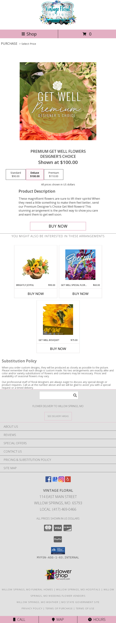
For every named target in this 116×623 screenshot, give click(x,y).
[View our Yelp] (68, 481)
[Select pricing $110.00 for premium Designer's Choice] (53, 174)
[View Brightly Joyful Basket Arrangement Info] (36, 264)
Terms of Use (85, 608)
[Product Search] (58, 395)
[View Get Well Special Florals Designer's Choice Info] (80, 264)
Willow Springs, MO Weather (37, 602)
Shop (29, 34)
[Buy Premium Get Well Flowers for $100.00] (58, 226)
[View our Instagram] (61, 481)
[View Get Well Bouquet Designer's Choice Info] (58, 319)
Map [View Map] (58, 619)
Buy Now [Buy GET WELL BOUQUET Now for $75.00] (58, 348)
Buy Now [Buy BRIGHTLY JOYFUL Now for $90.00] (36, 293)
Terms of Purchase (59, 608)
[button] (58, 550)
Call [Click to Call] (19, 619)
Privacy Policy (32, 608)
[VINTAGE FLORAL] (58, 24)
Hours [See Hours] (97, 619)
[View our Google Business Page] (55, 481)
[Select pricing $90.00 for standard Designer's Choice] (15, 174)
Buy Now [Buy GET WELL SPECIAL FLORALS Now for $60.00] (80, 293)
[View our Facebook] (48, 481)
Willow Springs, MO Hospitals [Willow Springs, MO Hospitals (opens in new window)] (78, 589)
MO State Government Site (80, 602)
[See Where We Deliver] (58, 416)
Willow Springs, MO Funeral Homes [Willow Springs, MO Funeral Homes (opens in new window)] (27, 589)
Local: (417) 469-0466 (58, 509)
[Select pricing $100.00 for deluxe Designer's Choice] (34, 174)
